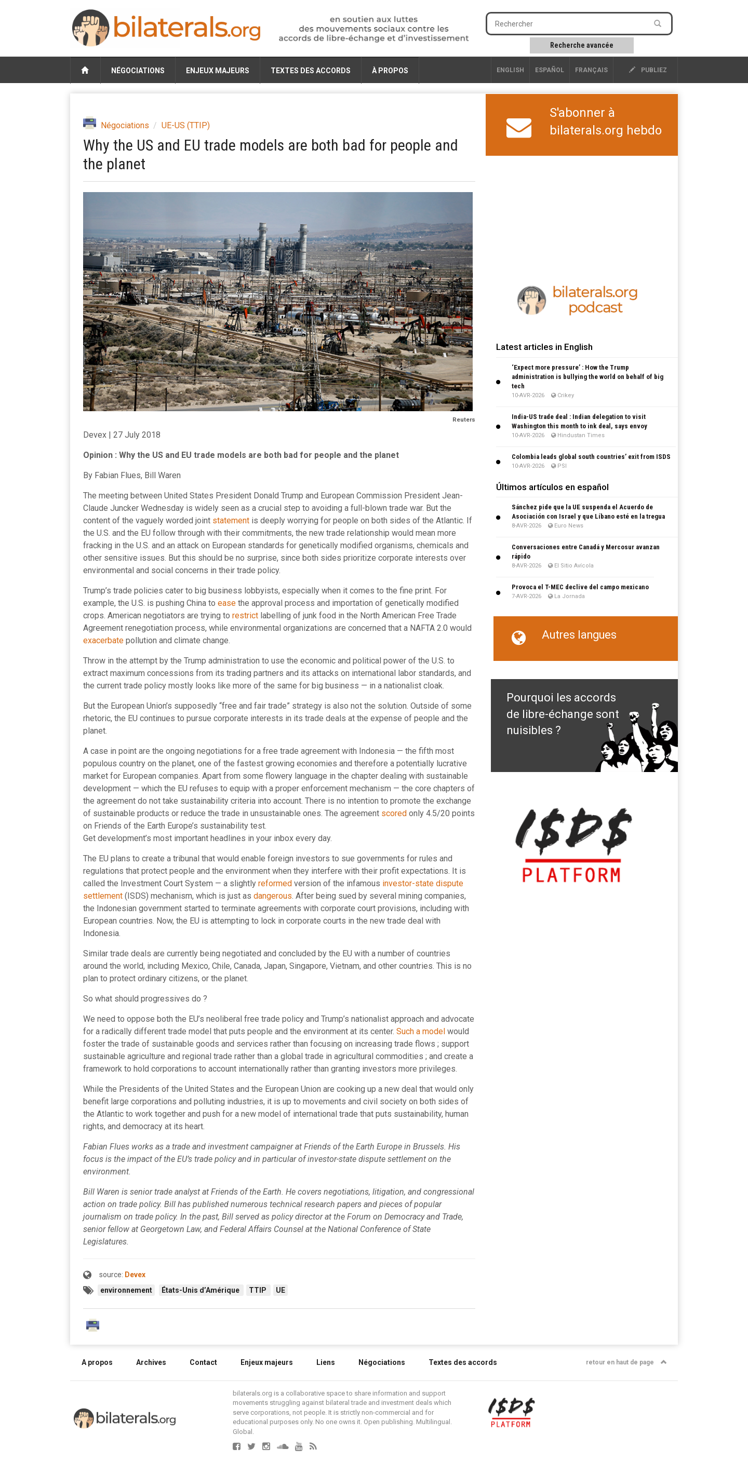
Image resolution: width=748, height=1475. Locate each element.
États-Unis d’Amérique (201, 1290)
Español (549, 70)
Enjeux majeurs (217, 70)
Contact (203, 1362)
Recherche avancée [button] (581, 45)
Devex (135, 1274)
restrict (245, 615)
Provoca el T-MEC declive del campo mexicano (580, 587)
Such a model (420, 1031)
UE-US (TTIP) (186, 125)
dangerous (272, 896)
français (591, 70)
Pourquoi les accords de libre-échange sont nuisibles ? (562, 714)
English (510, 70)
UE (280, 1290)
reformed (275, 883)
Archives (151, 1362)
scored (394, 813)
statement (230, 520)
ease (227, 603)
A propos (97, 1362)
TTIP (258, 1290)
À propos (390, 70)
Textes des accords (311, 70)
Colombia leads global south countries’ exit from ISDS (591, 457)
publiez (648, 70)
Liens (325, 1362)
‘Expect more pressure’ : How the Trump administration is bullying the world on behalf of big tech (587, 376)
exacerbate (103, 640)
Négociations (138, 70)
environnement (126, 1290)
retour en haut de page (626, 1362)
